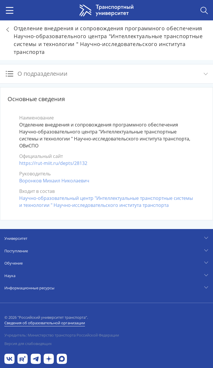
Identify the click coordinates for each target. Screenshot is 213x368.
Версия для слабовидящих (28, 343)
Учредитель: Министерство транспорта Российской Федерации (61, 335)
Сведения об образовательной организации (44, 322)
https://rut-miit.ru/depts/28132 (53, 163)
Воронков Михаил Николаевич (54, 180)
